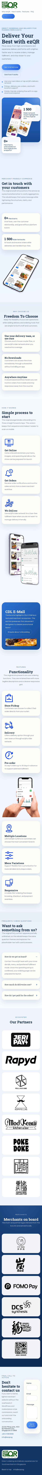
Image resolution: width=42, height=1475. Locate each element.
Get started (8, 16)
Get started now (11, 67)
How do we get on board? (16, 956)
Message (30, 1404)
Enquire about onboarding (19, 632)
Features (25, 12)
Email (29, 1394)
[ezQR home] (9, 5)
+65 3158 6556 (8, 1434)
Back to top (7, 1469)
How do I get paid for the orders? (19, 995)
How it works (16, 12)
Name (29, 1383)
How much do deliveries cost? (18, 984)
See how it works (11, 75)
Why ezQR (6, 12)
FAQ (32, 12)
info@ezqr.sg (7, 1437)
